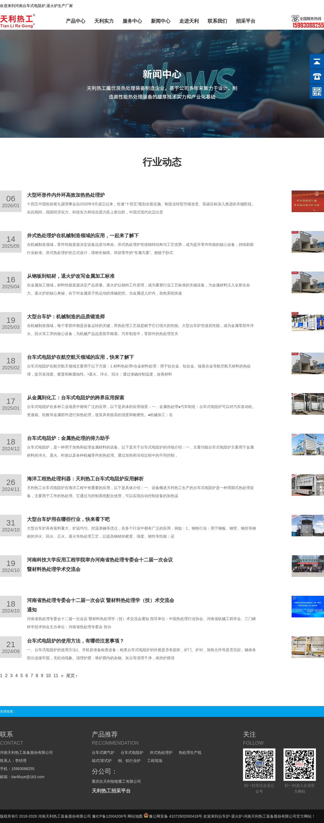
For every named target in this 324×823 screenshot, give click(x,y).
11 (55, 675)
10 (48, 675)
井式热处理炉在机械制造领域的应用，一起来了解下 (83, 235)
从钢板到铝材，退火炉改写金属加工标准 (70, 276)
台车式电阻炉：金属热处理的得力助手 (68, 438)
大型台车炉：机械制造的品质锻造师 (66, 316)
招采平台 (245, 21)
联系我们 (217, 21)
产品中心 (75, 21)
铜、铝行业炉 (129, 760)
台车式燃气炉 (103, 752)
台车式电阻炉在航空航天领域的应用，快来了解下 (80, 357)
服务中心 (132, 21)
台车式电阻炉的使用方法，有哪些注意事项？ (75, 641)
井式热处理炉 (161, 752)
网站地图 (135, 816)
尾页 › (71, 675)
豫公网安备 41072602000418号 (173, 816)
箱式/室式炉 (102, 760)
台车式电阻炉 (132, 752)
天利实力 (104, 21)
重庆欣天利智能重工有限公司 (116, 781)
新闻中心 (160, 21)
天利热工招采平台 (111, 791)
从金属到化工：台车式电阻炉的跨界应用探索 (75, 397)
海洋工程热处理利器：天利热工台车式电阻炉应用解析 (85, 478)
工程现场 (154, 760)
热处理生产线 (190, 752)
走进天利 (189, 21)
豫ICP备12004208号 (109, 816)
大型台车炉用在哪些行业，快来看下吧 (68, 519)
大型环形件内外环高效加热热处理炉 (66, 195)
